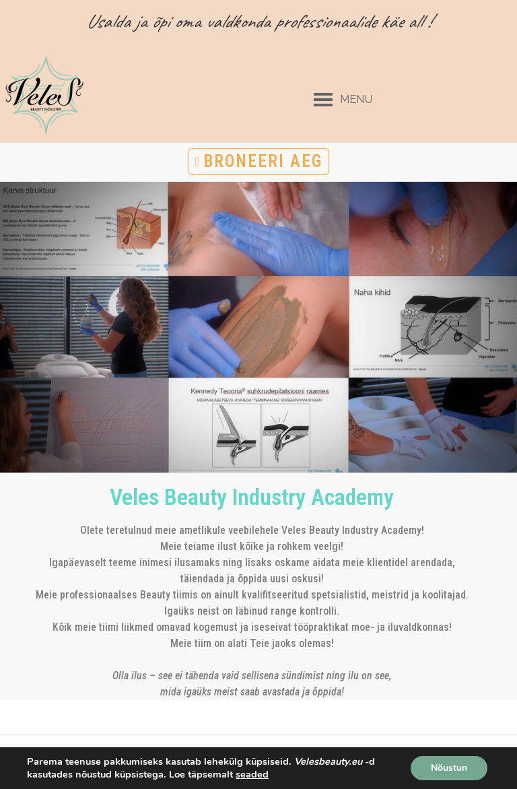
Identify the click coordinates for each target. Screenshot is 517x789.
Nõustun (449, 767)
